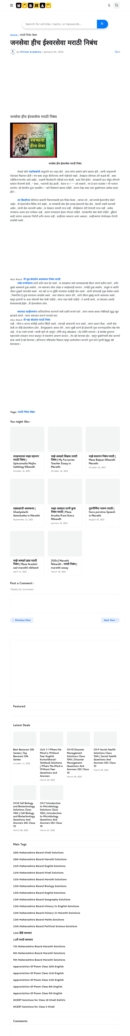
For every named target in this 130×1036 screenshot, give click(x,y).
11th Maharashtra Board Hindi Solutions (38, 872)
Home (14, 35)
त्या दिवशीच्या (23, 200)
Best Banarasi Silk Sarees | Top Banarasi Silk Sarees (23, 754)
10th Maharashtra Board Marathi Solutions (40, 859)
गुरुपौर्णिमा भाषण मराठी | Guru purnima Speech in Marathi (102, 512)
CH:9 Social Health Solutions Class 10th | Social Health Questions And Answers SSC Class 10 (105, 758)
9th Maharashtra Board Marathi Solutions (39, 959)
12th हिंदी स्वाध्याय (22, 933)
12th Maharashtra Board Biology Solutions (39, 886)
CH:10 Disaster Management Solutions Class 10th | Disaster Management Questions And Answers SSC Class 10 (78, 761)
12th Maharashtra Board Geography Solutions (41, 899)
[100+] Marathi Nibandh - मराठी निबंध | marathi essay (64, 564)
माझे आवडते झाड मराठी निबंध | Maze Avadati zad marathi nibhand (25, 564)
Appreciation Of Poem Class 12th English (38, 979)
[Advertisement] (65, 84)
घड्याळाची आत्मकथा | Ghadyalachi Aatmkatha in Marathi (26, 512)
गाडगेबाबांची (34, 171)
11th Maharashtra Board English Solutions (39, 866)
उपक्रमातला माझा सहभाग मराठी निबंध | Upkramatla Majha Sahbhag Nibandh (26, 462)
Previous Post (23, 620)
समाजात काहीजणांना (25, 311)
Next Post (109, 620)
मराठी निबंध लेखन (28, 35)
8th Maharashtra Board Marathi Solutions (39, 953)
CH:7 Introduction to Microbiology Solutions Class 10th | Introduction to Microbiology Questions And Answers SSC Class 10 (51, 814)
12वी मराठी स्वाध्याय (23, 939)
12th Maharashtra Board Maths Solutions (38, 919)
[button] (11, 5)
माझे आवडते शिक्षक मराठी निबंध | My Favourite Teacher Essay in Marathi (64, 462)
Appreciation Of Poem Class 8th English (37, 986)
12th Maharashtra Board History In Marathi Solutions (46, 912)
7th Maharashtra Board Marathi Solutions (39, 946)
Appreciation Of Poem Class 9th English (37, 993)
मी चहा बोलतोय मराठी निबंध (37, 319)
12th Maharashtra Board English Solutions (39, 892)
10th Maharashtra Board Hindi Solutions (38, 852)
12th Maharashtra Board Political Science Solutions (45, 926)
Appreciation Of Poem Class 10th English (38, 966)
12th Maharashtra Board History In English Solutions (46, 906)
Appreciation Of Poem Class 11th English (38, 973)
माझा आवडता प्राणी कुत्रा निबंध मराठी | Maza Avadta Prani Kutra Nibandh (63, 514)
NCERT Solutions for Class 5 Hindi (34, 1006)
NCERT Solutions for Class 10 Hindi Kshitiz (39, 1000)
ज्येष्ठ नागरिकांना (25, 283)
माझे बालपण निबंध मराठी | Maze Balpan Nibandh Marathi (102, 460)
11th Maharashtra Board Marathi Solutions (40, 879)
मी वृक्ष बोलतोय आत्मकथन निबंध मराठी (42, 279)
